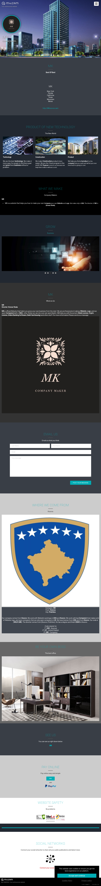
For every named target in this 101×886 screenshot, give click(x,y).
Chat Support (86, 884)
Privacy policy (86, 880)
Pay (50, 778)
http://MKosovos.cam (50, 108)
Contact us (95, 884)
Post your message (80, 483)
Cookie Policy (67, 880)
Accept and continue (77, 876)
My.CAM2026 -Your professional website (13, 880)
